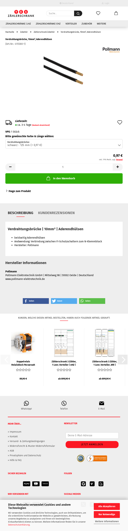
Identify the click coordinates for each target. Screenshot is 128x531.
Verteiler (71, 23)
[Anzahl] (64, 167)
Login (105, 3)
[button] (116, 13)
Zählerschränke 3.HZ (18, 23)
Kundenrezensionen (56, 213)
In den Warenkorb (60, 178)
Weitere (101, 23)
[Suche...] (78, 13)
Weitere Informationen (107, 521)
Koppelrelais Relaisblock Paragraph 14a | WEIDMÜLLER (23, 363)
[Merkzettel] (98, 13)
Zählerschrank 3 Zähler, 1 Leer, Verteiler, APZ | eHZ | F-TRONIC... (104, 363)
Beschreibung (20, 213)
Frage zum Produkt (20, 191)
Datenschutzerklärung (19, 524)
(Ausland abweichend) (41, 125)
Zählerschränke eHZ (48, 23)
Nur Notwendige (107, 514)
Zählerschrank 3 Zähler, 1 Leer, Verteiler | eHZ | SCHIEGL (64, 363)
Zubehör (87, 23)
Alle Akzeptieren (106, 506)
